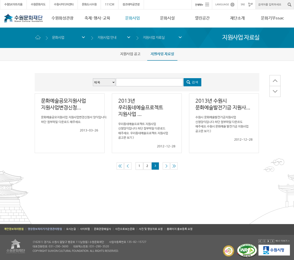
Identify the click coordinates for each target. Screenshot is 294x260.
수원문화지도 (38, 4)
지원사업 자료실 (154, 37)
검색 (195, 82)
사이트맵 (85, 229)
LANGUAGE (222, 4)
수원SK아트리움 (13, 4)
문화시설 (167, 18)
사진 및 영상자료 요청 (151, 229)
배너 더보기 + (282, 240)
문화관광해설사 (102, 229)
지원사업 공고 (130, 54)
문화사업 (132, 18)
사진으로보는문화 (125, 229)
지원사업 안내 (106, 37)
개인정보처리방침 (14, 229)
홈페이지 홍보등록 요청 (180, 229)
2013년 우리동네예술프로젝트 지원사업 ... (140, 107)
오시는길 (71, 229)
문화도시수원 (89, 4)
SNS (243, 4)
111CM (109, 4)
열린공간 (202, 18)
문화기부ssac (272, 18)
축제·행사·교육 (97, 18)
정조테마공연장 (131, 4)
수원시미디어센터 (64, 4)
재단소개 (237, 18)
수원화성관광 (62, 18)
